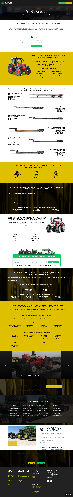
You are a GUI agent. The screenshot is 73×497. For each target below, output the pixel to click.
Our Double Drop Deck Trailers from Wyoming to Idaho (57, 150)
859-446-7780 (37, 487)
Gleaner (15, 240)
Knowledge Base (21, 472)
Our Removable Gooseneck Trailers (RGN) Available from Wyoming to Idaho (56, 128)
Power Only (10, 477)
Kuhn (35, 234)
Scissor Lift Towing (42, 406)
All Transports (34, 480)
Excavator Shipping (13, 410)
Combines (17, 172)
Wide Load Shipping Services (58, 411)
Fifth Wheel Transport (14, 408)
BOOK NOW (54, 386)
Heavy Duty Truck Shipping (43, 411)
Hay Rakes (36, 177)
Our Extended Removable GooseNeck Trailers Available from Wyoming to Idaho (17, 138)
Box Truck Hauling (27, 411)
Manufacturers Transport (28, 405)
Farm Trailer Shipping (28, 410)
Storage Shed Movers (57, 410)
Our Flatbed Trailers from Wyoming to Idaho (16, 94)
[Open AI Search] (68, 494)
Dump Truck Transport (43, 408)
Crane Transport (42, 410)
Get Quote (69, 2)
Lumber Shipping (42, 405)
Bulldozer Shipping (27, 413)
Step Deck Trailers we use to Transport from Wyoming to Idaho (57, 105)
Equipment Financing (36, 490)
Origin (20, 40)
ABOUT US (32, 2)
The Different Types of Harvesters (24, 477)
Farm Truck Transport (28, 408)
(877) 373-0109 (62, 2)
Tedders (55, 171)
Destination (39, 40)
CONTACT (55, 2)
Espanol (9, 484)
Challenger (15, 236)
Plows (36, 171)
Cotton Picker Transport (28, 415)
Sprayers (56, 173)
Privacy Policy (57, 482)
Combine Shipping (13, 405)
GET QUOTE (53, 262)
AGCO (15, 229)
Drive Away (10, 479)
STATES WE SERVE (45, 2)
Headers (36, 176)
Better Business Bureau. (49, 61)
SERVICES (26, 2)
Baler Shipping (55, 405)
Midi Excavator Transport (57, 415)
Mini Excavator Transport (43, 413)
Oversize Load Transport (14, 415)
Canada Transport (11, 482)
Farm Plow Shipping (56, 408)
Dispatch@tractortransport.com (38, 488)
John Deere (35, 229)
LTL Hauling (10, 476)
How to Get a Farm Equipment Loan (24, 476)
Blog (19, 475)
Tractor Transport (13, 406)
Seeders (36, 174)
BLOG (51, 2)
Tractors (17, 171)
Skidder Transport (56, 413)
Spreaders (17, 177)
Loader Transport (56, 406)
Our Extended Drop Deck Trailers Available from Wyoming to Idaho (17, 116)
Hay (33, 478)
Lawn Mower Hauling (28, 406)
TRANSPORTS (38, 2)
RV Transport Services (43, 415)
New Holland (35, 240)
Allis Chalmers (16, 232)
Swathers (17, 175)
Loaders (17, 176)
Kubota (34, 232)
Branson (15, 234)
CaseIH (15, 238)
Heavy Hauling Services (14, 413)
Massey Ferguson (35, 238)
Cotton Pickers (17, 173)
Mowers (55, 172)
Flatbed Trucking (11, 475)
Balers (55, 176)
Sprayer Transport (13, 411)
